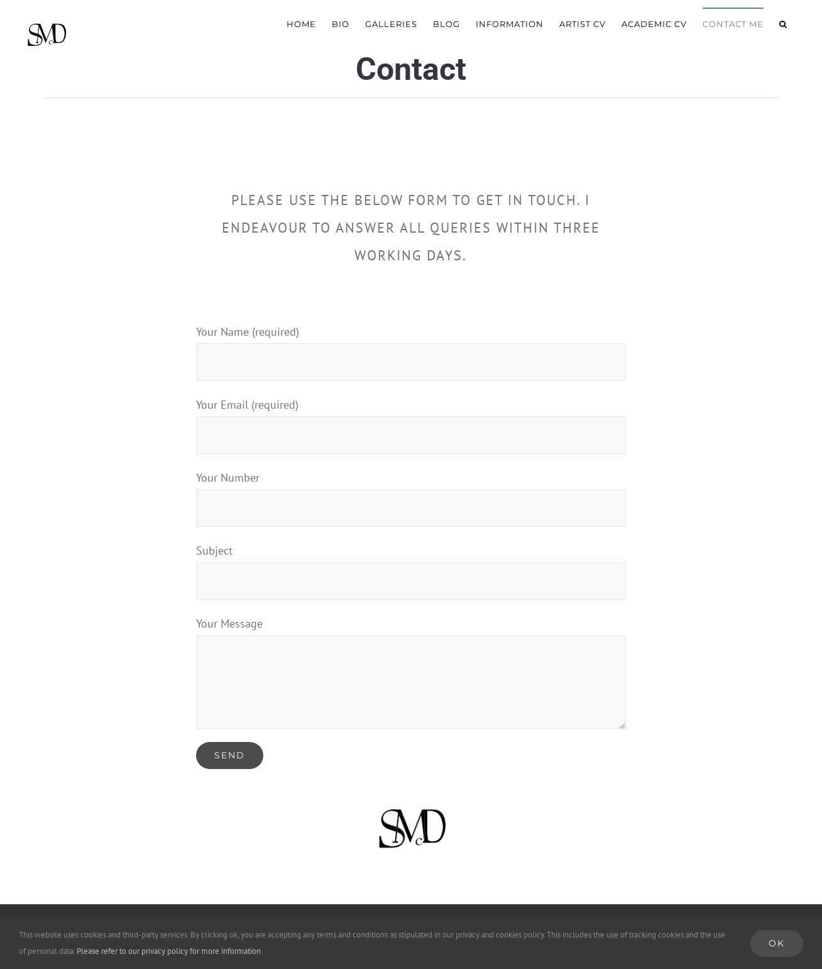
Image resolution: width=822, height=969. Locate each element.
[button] (783, 23)
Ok (777, 943)
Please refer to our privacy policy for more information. (170, 951)
